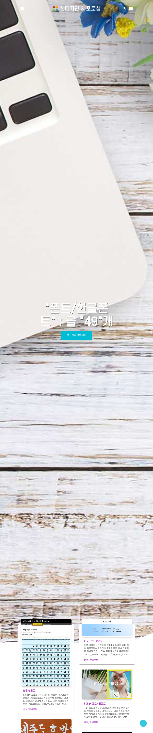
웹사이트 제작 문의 (76, 335)
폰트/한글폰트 (30, 709)
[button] (124, 8)
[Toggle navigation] (131, 8)
